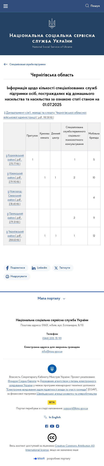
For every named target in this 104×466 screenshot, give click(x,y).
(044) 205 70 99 (52, 338)
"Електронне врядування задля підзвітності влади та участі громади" (46, 389)
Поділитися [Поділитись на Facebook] (18, 267)
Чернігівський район (16, 235)
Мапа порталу (49, 299)
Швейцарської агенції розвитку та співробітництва (67, 393)
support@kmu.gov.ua (75, 408)
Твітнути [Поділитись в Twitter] (64, 267)
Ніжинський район (15, 177)
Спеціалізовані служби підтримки (27, 64)
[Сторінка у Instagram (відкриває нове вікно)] (57, 426)
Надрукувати (19, 276)
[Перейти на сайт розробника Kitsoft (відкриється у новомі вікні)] (39, 458)
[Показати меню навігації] (5, 6)
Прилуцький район (15, 217)
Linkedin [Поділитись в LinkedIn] (42, 267)
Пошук (95, 6)
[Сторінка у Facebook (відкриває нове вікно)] (47, 426)
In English (55, 417)
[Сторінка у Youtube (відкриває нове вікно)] (52, 426)
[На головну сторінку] (52, 33)
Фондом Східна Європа (22, 381)
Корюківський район (16, 159)
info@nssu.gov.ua (52, 351)
